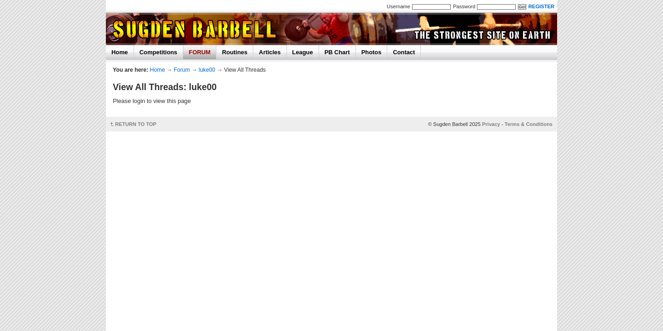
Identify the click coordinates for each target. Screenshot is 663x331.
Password (464, 6)
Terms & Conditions (528, 124)
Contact (404, 52)
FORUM (199, 52)
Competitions (158, 52)
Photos (371, 52)
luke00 (207, 70)
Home (119, 52)
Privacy (491, 124)
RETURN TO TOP (136, 124)
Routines (234, 52)
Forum (182, 70)
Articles (269, 52)
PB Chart (337, 52)
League (302, 52)
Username (398, 6)
